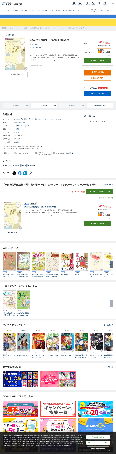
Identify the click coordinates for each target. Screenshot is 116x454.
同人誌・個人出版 (68, 10)
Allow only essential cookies (98, 443)
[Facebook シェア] (19, 176)
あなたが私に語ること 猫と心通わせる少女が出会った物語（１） (38, 279)
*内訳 (109, 59)
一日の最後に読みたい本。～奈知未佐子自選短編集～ (52, 279)
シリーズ (48, 109)
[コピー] (30, 176)
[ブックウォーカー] (12, 3)
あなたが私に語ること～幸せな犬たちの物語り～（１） (23, 279)
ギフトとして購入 (97, 125)
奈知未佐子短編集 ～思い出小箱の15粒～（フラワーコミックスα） (38, 123)
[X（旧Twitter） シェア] (14, 176)
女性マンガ (7, 169)
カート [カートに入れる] (97, 227)
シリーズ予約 (90, 92)
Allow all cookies (98, 437)
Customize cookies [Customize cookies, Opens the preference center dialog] (98, 449)
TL (86, 10)
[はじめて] (87, 3)
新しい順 (109, 201)
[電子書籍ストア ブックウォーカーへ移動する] (10, 32)
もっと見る (108, 188)
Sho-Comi (32, 169)
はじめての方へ (97, 82)
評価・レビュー (100, 109)
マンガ (32, 10)
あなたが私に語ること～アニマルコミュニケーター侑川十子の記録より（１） (9, 279)
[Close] (112, 442)
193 (16, 146)
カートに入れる (97, 64)
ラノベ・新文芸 (55, 10)
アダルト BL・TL (93, 10)
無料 (107, 10)
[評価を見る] (35, 51)
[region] (58, 443)
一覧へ (110, 371)
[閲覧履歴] (93, 3)
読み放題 (16, 10)
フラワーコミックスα (21, 129)
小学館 (16, 133)
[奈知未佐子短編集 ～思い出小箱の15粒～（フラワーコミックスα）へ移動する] (47, 32)
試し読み (15, 78)
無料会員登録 (97, 76)
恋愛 (24, 169)
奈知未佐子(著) (19, 126)
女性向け (16, 169)
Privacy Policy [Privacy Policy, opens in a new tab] (66, 445)
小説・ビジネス (42, 10)
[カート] (99, 3)
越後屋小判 (64, 278)
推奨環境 (69, 157)
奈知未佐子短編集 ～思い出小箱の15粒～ (41, 210)
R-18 (101, 10)
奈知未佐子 (35, 48)
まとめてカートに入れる (100, 195)
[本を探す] (105, 3)
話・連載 (24, 10)
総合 (8, 10)
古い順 (101, 201)
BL (79, 10)
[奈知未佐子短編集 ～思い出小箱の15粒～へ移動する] (76, 32)
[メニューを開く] (112, 3)
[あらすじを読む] (54, 61)
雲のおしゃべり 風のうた (96, 279)
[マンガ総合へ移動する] (24, 32)
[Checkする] (26, 72)
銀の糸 (77, 278)
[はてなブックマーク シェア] (25, 176)
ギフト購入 (89, 120)
